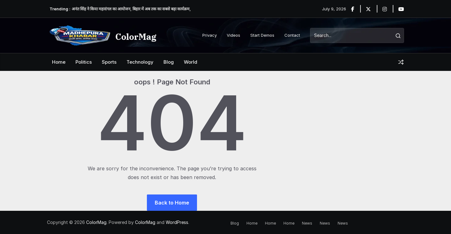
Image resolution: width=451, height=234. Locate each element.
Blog (168, 62)
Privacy (209, 35)
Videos (233, 35)
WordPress (177, 222)
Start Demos (262, 35)
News (307, 223)
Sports (109, 62)
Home (58, 62)
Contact (292, 35)
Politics (83, 62)
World (190, 62)
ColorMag (135, 36)
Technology (140, 62)
